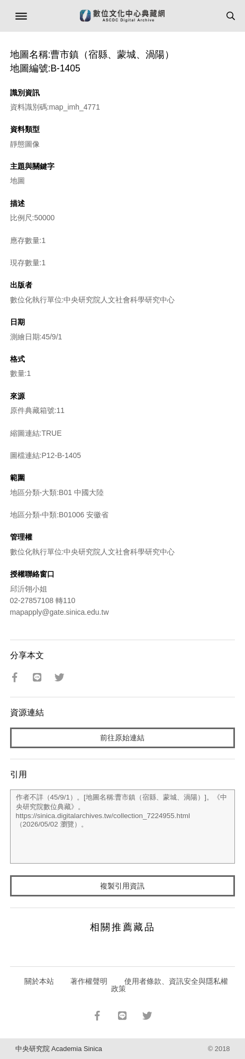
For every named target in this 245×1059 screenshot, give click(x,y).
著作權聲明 (88, 981)
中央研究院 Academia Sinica (58, 1049)
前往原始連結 (122, 737)
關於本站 (39, 981)
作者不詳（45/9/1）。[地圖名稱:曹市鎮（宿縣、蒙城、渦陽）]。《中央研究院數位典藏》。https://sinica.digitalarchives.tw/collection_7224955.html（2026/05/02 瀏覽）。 (122, 826)
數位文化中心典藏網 (122, 16)
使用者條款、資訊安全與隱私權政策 (169, 985)
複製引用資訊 (122, 886)
